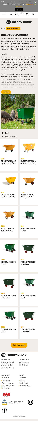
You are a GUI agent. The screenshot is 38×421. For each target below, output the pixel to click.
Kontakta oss (5, 378)
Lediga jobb (23, 383)
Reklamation (5, 388)
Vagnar (3, 28)
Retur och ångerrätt (7, 386)
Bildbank (22, 378)
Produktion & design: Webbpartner (19, 416)
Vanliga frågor (6, 380)
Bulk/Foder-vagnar (13, 28)
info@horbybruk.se (7, 365)
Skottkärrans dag (25, 386)
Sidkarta (22, 380)
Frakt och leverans (7, 383)
